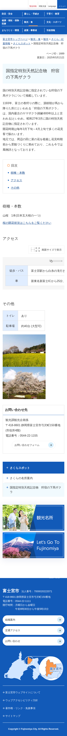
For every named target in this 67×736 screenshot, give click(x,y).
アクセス (16, 180)
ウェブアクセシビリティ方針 (21, 700)
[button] (33, 4)
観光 (45, 39)
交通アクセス (12, 630)
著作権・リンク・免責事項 (20, 708)
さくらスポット (22, 43)
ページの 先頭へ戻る (54, 576)
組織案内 (10, 619)
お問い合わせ (12, 641)
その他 (15, 187)
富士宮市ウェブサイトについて (22, 692)
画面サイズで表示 (52, 249)
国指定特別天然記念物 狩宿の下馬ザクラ (35, 490)
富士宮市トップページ (15, 39)
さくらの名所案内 (21, 478)
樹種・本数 (18, 172)
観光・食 (36, 39)
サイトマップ (12, 715)
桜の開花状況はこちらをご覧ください (27, 222)
